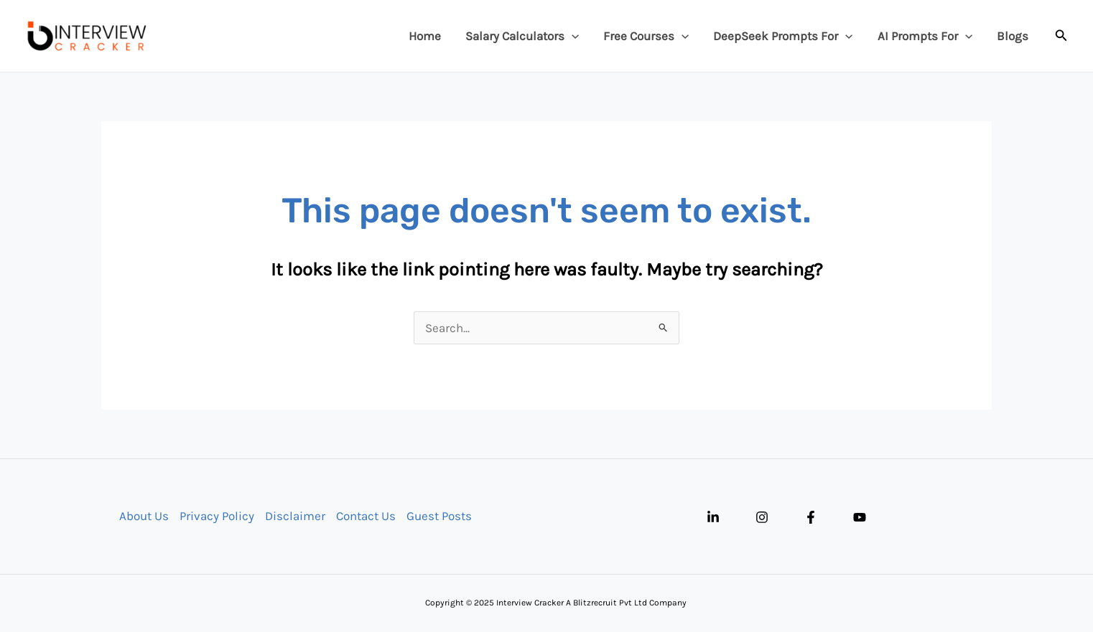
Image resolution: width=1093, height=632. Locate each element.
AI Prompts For (925, 36)
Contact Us (366, 516)
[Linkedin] (713, 517)
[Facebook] (810, 517)
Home (425, 36)
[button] (1061, 36)
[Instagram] (761, 517)
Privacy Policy (217, 516)
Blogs (1012, 36)
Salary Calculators (522, 36)
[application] (571, 36)
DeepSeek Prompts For (782, 36)
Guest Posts (439, 516)
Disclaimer (295, 516)
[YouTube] (859, 517)
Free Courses (646, 36)
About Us (144, 516)
